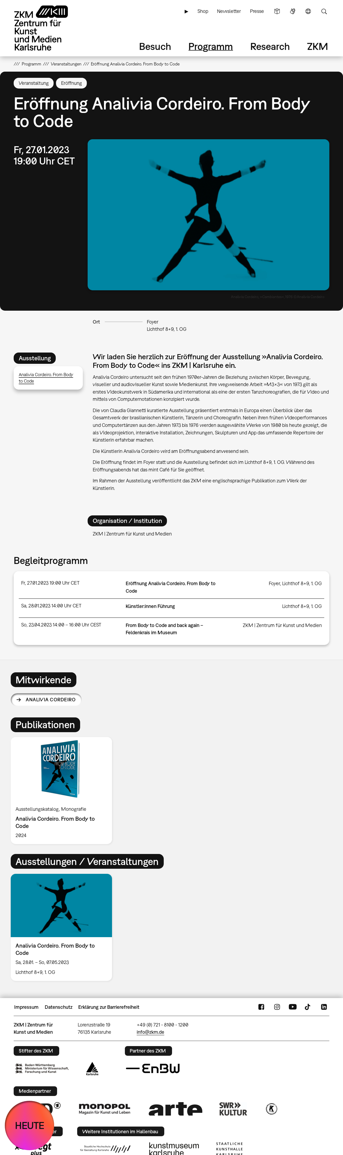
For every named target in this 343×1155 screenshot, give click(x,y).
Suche (324, 11)
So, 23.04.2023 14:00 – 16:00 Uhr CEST (61, 625)
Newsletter (229, 11)
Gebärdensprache (292, 11)
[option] (64, 790)
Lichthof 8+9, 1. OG (167, 329)
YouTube (292, 1007)
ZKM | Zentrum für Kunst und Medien (282, 625)
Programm (210, 46)
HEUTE (29, 1125)
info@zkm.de (150, 1032)
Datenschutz (58, 1007)
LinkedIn (324, 1007)
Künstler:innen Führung (150, 606)
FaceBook (261, 1007)
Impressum (26, 1007)
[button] (208, 215)
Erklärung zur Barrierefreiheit (108, 1007)
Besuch (155, 46)
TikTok (308, 1007)
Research (270, 46)
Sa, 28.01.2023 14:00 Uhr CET (51, 605)
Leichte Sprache (277, 11)
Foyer (152, 322)
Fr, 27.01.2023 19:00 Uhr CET (50, 583)
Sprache (308, 11)
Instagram (277, 1007)
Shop (202, 11)
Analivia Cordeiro (51, 699)
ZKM (317, 46)
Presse (257, 11)
